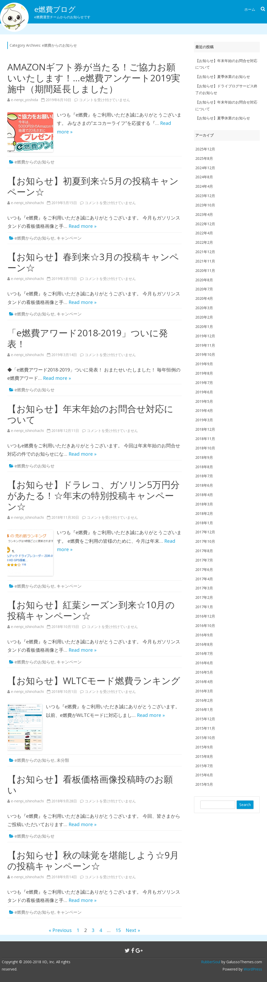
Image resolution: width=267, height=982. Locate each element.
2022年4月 (204, 232)
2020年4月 (204, 298)
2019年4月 (204, 410)
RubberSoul (210, 961)
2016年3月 (204, 690)
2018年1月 (204, 522)
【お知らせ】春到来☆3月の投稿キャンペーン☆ (93, 262)
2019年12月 (205, 335)
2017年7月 (204, 560)
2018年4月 (204, 494)
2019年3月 (204, 419)
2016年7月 (204, 653)
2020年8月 (204, 279)
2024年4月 (204, 186)
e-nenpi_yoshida (24, 99)
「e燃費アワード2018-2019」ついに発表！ (87, 338)
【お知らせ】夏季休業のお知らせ (222, 76)
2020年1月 (204, 326)
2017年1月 (204, 606)
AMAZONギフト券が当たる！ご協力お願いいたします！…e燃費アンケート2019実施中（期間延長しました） (93, 78)
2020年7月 (204, 288)
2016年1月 (204, 709)
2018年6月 (204, 485)
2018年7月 (204, 475)
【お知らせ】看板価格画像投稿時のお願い (90, 784)
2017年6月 (204, 569)
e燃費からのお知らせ (34, 162)
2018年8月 (204, 466)
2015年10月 (205, 737)
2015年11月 (205, 728)
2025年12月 (205, 149)
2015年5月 (204, 784)
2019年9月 (204, 363)
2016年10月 (205, 625)
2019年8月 (204, 373)
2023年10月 (205, 205)
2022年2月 (204, 242)
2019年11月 (205, 345)
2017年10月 (205, 541)
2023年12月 (205, 195)
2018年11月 (205, 438)
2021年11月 (205, 261)
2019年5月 (204, 401)
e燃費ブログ (55, 9)
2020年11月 (205, 270)
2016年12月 (205, 616)
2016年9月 (204, 634)
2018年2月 (204, 513)
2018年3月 (204, 504)
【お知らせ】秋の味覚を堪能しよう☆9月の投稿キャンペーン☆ (93, 860)
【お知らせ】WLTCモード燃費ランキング (93, 680)
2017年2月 (204, 597)
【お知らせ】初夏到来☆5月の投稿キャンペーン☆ (93, 186)
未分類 (63, 760)
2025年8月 (204, 158)
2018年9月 (204, 457)
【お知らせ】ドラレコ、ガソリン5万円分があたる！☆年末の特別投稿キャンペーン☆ (93, 495)
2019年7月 (204, 382)
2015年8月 (204, 756)
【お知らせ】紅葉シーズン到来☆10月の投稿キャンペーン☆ (91, 610)
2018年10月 (205, 448)
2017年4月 (204, 578)
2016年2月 (204, 700)
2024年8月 (204, 176)
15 (118, 930)
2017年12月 (205, 531)
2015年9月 (204, 747)
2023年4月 (204, 214)
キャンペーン (69, 238)
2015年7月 (204, 765)
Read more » (82, 226)
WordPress (252, 969)
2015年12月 (205, 718)
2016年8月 (204, 644)
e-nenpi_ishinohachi (27, 202)
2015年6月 (204, 774)
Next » (133, 930)
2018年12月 (205, 429)
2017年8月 (204, 550)
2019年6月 (204, 391)
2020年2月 (204, 317)
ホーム (249, 9)
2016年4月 (204, 681)
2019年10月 (205, 354)
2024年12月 (205, 167)
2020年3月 (204, 307)
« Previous (60, 930)
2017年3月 (204, 587)
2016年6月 (204, 662)
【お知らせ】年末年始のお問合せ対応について (90, 414)
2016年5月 (204, 672)
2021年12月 (205, 251)
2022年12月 (205, 223)
